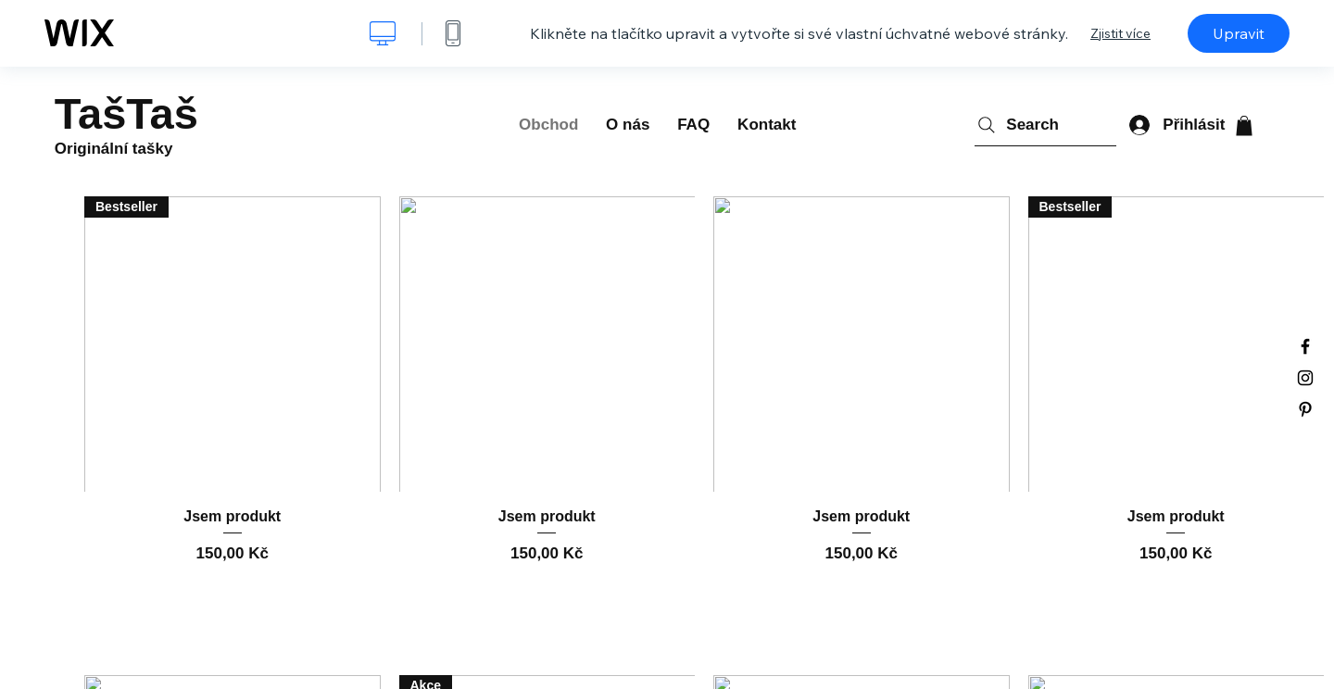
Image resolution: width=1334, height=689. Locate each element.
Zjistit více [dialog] (1120, 33)
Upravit (1239, 33)
